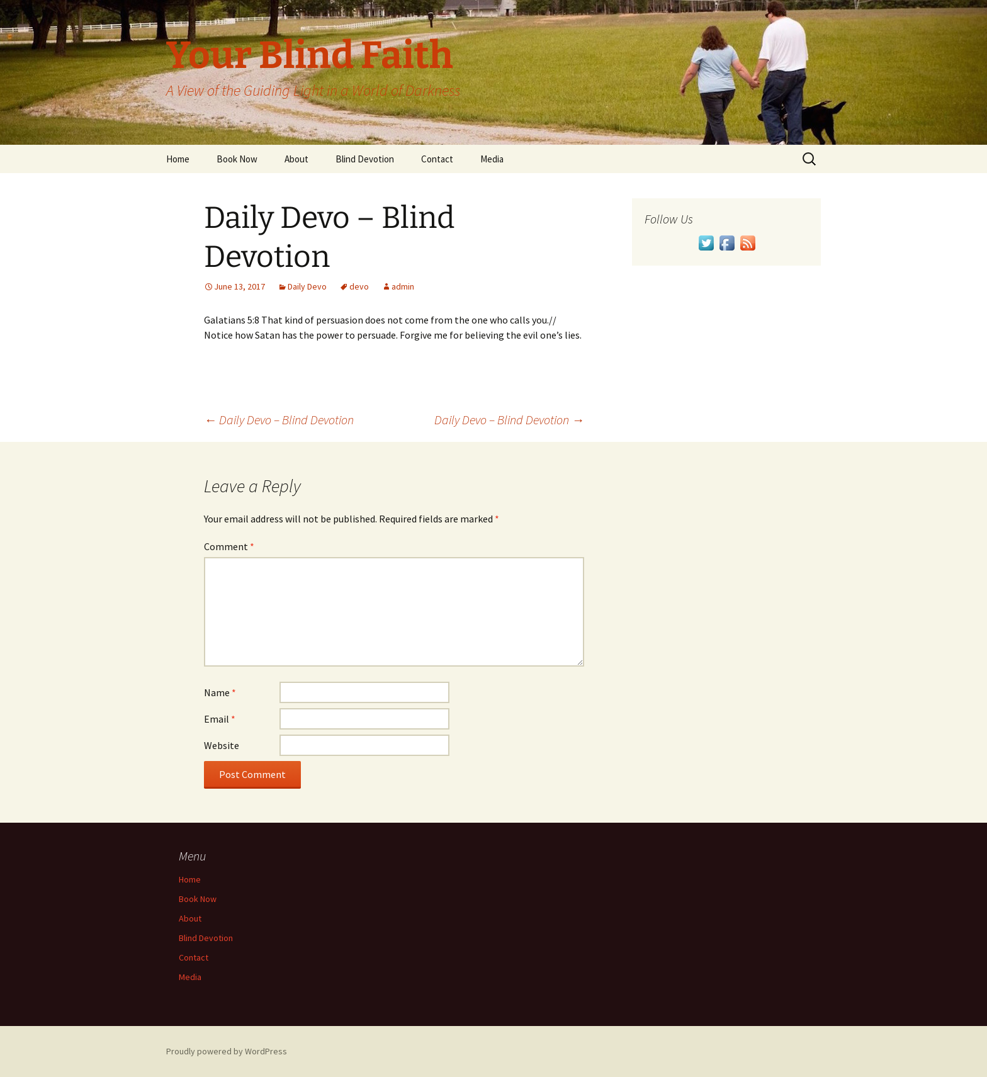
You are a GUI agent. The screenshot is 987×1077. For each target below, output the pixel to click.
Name (220, 692)
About (296, 159)
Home (177, 159)
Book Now (237, 159)
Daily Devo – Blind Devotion (279, 419)
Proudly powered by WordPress (226, 1051)
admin (403, 286)
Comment (229, 546)
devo (359, 286)
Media (492, 159)
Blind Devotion (365, 159)
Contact (437, 159)
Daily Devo (307, 286)
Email (219, 719)
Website (221, 745)
